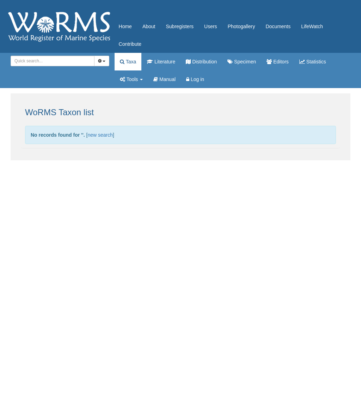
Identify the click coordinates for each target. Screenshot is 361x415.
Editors (277, 61)
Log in (195, 79)
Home (125, 26)
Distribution (201, 61)
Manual (164, 79)
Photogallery (241, 26)
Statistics (312, 61)
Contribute (130, 44)
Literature (161, 61)
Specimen (241, 61)
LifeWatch (312, 26)
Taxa (128, 61)
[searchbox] (51, 61)
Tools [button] (131, 79)
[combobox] (52, 61)
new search (100, 135)
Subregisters (180, 26)
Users (210, 26)
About (148, 26)
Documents (277, 26)
